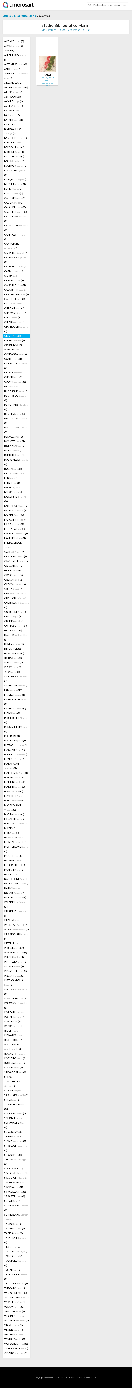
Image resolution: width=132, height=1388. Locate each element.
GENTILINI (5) (15, 556)
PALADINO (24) (14, 904)
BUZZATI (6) (13, 193)
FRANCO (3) (16, 533)
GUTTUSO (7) (15, 625)
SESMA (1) (15, 1141)
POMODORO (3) (15, 998)
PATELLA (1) (13, 943)
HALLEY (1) (13, 630)
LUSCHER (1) (15, 740)
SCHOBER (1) (15, 1118)
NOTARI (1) (14, 892)
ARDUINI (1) (16, 87)
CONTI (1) (13, 358)
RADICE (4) (13, 1026)
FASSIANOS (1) (16, 505)
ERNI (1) (11, 478)
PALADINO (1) (15, 913)
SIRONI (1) (13, 1154)
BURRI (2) (13, 188)
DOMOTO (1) (14, 441)
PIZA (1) (14, 975)
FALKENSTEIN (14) (15, 499)
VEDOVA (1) (14, 1306)
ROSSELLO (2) (15, 1058)
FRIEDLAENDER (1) (13, 545)
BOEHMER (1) (15, 165)
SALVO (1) (9, 1076)
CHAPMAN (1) (15, 312)
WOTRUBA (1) (14, 1339)
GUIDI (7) (13, 616)
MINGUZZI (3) (16, 823)
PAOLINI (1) (13, 920)
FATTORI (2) (15, 510)
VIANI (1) (13, 1325)
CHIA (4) (12, 317)
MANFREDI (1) (15, 754)
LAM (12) (13, 690)
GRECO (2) (13, 579)
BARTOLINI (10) (15, 137)
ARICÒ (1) (13, 92)
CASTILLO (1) (14, 298)
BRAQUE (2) (15, 179)
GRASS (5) (13, 574)
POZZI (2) (14, 1016)
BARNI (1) (13, 119)
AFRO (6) (9, 50)
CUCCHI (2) (13, 377)
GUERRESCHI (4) (16, 605)
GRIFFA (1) (13, 588)
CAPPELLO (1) (16, 252)
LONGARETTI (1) (15, 729)
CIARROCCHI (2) (16, 329)
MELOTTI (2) (14, 818)
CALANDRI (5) (15, 207)
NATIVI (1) (14, 888)
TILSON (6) (12, 1246)
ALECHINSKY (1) (15, 57)
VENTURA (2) (14, 1311)
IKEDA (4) (13, 657)
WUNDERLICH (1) (16, 1343)
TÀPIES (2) (13, 1233)
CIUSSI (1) (12, 335)
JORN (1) (12, 671)
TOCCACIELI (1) (15, 1251)
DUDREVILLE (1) (16, 462)
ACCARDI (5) (14, 41)
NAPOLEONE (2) (16, 883)
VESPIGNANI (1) (16, 1320)
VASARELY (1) (15, 1302)
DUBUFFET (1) (14, 455)
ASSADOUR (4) (12, 96)
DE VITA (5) (14, 413)
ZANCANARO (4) (16, 1348)
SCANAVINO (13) (14, 1106)
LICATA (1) (14, 694)
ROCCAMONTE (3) (13, 1046)
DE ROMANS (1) (16, 407)
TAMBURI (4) (14, 1228)
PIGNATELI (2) (15, 971)
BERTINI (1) (14, 151)
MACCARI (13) (15, 749)
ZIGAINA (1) (15, 1352)
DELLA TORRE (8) (15, 430)
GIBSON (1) (13, 565)
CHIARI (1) (14, 322)
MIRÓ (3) (11, 832)
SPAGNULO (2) (15, 1161)
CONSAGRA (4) (16, 354)
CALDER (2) (15, 211)
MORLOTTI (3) (15, 865)
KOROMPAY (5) (15, 679)
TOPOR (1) (13, 1256)
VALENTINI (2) (15, 1292)
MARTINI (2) (14, 782)
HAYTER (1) (16, 637)
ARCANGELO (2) (13, 82)
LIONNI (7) (12, 713)
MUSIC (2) (12, 874)
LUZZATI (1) (16, 745)
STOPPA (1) (13, 1187)
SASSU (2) (12, 1099)
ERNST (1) (12, 482)
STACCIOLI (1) (15, 1177)
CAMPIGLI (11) (14, 237)
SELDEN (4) (13, 1136)
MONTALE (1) (15, 842)
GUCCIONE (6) (15, 598)
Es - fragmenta (47, 77)
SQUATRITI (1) (16, 1173)
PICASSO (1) (14, 966)
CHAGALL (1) (14, 308)
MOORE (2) (13, 855)
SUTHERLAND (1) (16, 1208)
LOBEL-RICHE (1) (15, 720)
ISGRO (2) (13, 667)
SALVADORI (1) (15, 1072)
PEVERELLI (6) (15, 952)
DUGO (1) (13, 468)
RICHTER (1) (13, 1039)
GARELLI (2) (14, 551)
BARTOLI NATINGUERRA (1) (13, 129)
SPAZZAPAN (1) (15, 1168)
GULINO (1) (14, 621)
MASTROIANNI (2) (13, 807)
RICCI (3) (11, 1030)
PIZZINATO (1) (15, 991)
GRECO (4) (15, 584)
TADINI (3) (13, 1223)
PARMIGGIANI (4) (16, 936)
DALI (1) (12, 386)
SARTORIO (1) (16, 1095)
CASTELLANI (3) (16, 294)
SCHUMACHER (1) (15, 1125)
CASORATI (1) (15, 289)
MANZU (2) (14, 759)
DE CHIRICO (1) (15, 398)
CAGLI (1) (13, 202)
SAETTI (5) (13, 1067)
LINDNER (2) (15, 708)
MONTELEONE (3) (16, 849)
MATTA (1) (14, 814)
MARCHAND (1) (16, 772)
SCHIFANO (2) (15, 1113)
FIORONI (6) (15, 519)
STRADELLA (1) (15, 1191)
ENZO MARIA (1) (15, 473)
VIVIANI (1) (15, 1334)
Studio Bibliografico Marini (20, 15)
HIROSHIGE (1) (12, 648)
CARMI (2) (14, 271)
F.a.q (96, 1377)
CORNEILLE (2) (16, 365)
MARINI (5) (14, 777)
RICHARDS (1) (14, 1035)
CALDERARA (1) (15, 219)
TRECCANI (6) (16, 1283)
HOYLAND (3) (14, 653)
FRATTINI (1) (15, 538)
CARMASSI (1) (15, 266)
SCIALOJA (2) (13, 1131)
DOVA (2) (12, 450)
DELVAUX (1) (13, 436)
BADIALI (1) (13, 110)
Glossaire (88, 1377)
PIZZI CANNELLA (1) (14, 982)
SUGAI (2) (12, 1200)
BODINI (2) (14, 161)
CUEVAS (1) (15, 381)
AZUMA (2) (14, 105)
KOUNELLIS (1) (15, 685)
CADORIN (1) (14, 197)
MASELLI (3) (13, 791)
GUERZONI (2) (15, 611)
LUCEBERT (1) (12, 735)
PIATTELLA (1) (15, 961)
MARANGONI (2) (12, 766)
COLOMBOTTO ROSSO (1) (13, 347)
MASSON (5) (14, 800)
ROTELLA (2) (15, 1062)
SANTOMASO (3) (12, 1083)
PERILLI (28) (14, 947)
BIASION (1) (14, 156)
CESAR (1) (14, 303)
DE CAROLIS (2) (16, 391)
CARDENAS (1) (15, 260)
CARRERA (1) (14, 280)
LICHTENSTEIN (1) (15, 701)
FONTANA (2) (14, 528)
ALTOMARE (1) (15, 64)
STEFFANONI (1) (16, 1182)
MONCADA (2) (15, 837)
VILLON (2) (14, 1329)
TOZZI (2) (12, 1269)
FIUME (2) (14, 524)
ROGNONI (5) (15, 1053)
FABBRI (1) (14, 487)
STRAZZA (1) (14, 1196)
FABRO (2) (13, 491)
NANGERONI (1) (16, 878)
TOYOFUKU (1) (15, 1263)
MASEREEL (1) (14, 795)
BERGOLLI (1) (14, 147)
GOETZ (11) (13, 570)
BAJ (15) (12, 115)
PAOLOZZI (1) (16, 924)
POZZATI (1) (16, 1012)
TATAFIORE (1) (15, 1240)
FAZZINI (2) (14, 514)
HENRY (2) (14, 644)
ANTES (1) (12, 68)
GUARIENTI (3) (15, 593)
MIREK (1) (9, 828)
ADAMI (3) (13, 45)
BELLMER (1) (13, 142)
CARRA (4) (12, 275)
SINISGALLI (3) (15, 1148)
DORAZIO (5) (14, 445)
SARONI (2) (13, 1090)
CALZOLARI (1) (16, 228)
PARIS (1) (16, 929)
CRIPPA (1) (14, 372)
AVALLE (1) (13, 101)
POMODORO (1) (15, 1005)
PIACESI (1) (14, 957)
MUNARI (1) (14, 869)
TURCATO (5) (14, 1288)
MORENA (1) (15, 860)
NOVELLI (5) (15, 897)
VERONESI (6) (14, 1315)
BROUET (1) (15, 184)
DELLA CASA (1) (15, 420)
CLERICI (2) (14, 340)
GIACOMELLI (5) (16, 561)
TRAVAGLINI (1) (15, 1277)
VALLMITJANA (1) (16, 1297)
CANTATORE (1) (11, 246)
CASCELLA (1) (15, 285)
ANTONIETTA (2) (16, 76)
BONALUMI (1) (15, 172)
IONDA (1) (13, 662)
